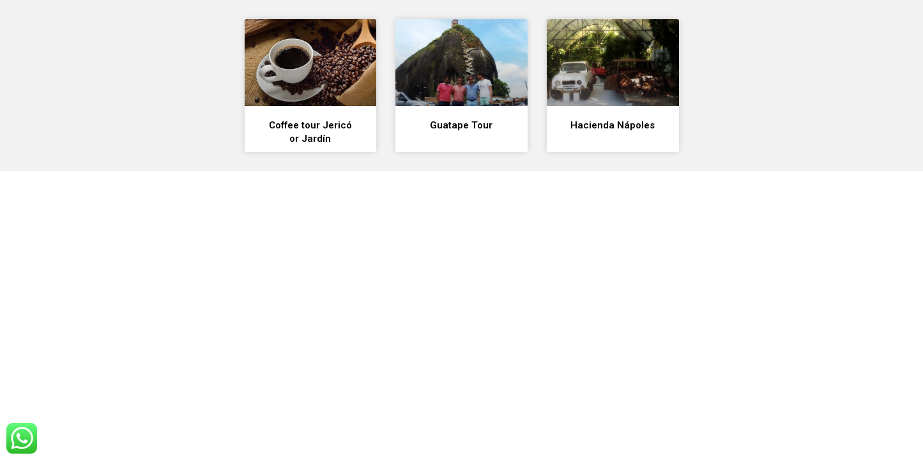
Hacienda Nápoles (612, 125)
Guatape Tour (461, 125)
